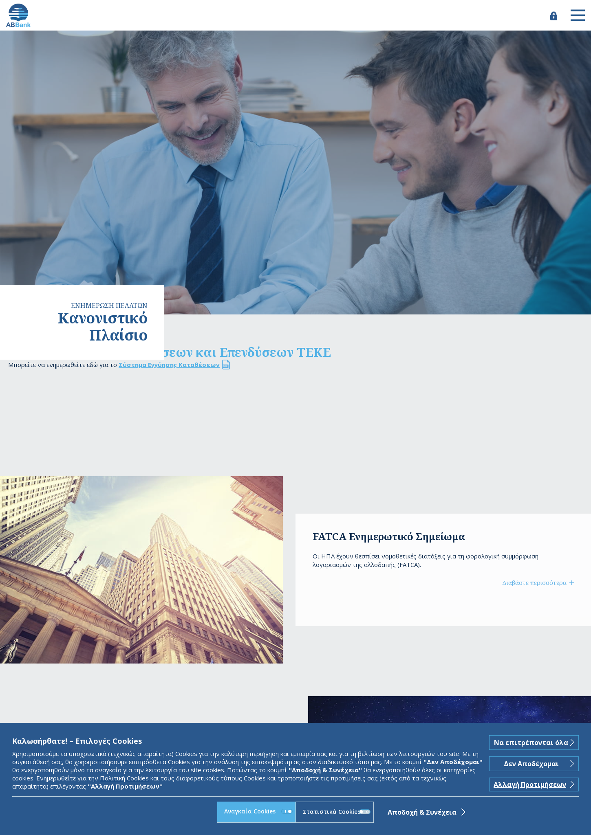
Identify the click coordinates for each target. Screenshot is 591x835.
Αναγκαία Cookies (258, 811)
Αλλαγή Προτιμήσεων (530, 784)
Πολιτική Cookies (124, 778)
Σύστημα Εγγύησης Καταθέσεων (169, 364)
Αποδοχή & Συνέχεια (422, 812)
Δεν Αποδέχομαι (531, 763)
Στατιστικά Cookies (336, 811)
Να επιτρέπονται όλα (531, 742)
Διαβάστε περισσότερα (534, 582)
